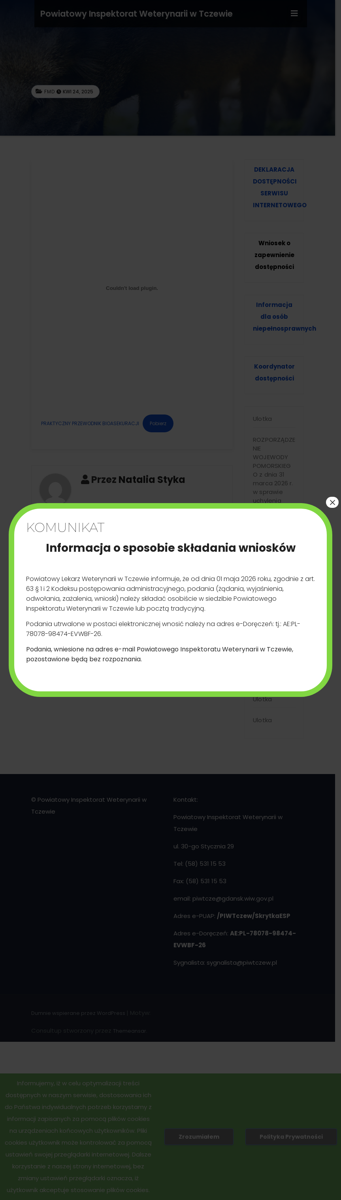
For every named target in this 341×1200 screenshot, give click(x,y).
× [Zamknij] (332, 502)
